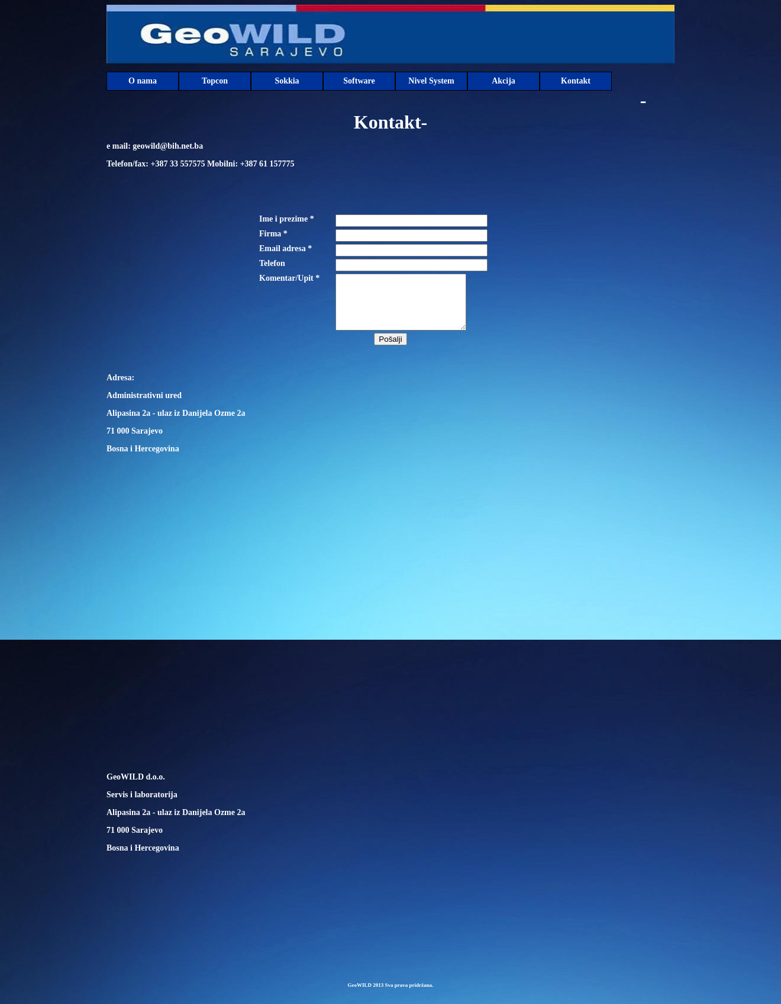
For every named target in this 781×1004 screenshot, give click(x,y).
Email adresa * (285, 248)
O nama (142, 80)
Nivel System (431, 80)
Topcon (215, 80)
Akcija (503, 80)
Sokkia (287, 80)
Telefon (272, 263)
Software (359, 80)
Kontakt (575, 80)
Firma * (273, 233)
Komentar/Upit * (289, 278)
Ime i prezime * (286, 218)
